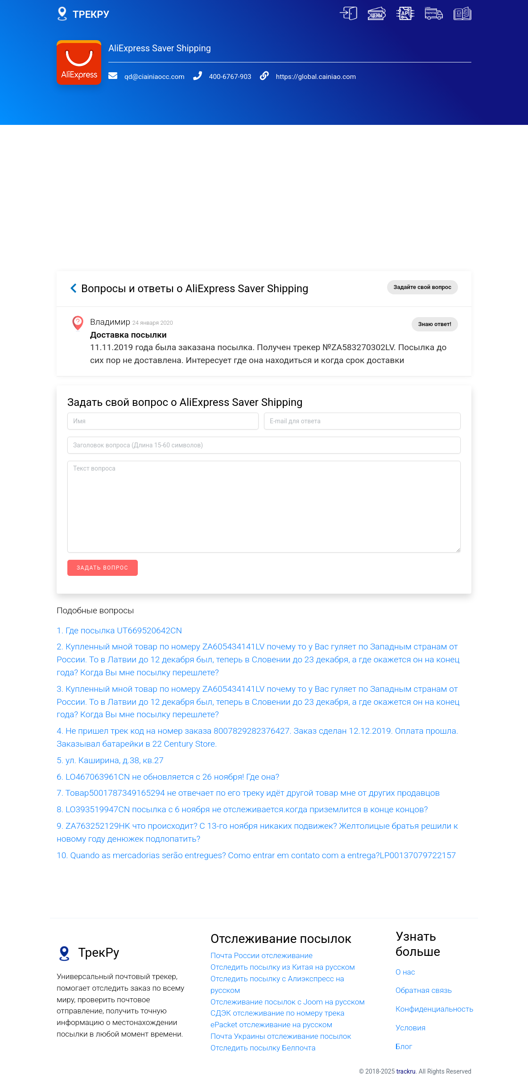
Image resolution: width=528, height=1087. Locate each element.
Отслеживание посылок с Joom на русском (287, 1001)
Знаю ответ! (434, 324)
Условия (410, 1027)
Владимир (110, 322)
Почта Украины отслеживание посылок (280, 1036)
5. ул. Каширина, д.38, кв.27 (110, 760)
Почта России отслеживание (261, 955)
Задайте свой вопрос (422, 287)
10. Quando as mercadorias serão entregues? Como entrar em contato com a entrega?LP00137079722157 (256, 855)
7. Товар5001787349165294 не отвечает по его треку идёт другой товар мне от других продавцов (248, 793)
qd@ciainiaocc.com (154, 77)
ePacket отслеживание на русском (271, 1024)
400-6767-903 (230, 77)
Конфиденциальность (433, 1008)
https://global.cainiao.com (316, 77)
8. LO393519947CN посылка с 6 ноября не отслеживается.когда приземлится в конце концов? (242, 809)
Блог (404, 1046)
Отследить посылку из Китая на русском (282, 967)
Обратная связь (424, 990)
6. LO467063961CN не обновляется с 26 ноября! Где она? (168, 777)
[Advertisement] (264, 187)
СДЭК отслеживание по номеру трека (277, 1012)
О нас (405, 971)
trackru (406, 1071)
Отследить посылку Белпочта (263, 1047)
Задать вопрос (102, 568)
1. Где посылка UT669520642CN (119, 630)
